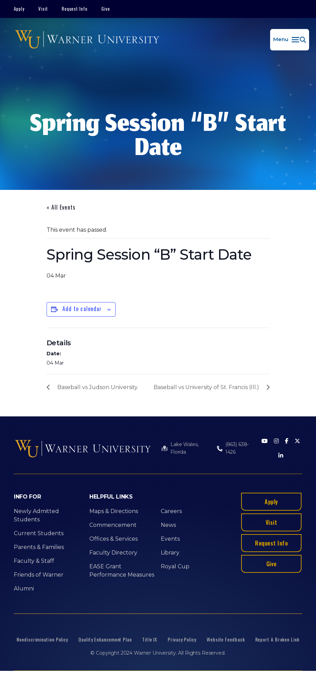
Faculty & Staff (34, 561)
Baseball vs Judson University (97, 387)
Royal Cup (175, 566)
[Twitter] (297, 441)
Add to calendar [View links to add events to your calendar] (82, 308)
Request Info (75, 8)
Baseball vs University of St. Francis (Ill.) (206, 387)
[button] (289, 39)
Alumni (24, 588)
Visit (43, 8)
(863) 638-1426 (237, 448)
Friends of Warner (38, 574)
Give (105, 8)
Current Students (38, 533)
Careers (171, 511)
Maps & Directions (113, 511)
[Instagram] (276, 441)
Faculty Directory (113, 552)
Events (170, 539)
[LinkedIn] (280, 456)
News (168, 525)
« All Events (61, 207)
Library (170, 552)
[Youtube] (264, 441)
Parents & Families (39, 547)
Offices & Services (113, 539)
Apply (19, 8)
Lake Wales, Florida (184, 448)
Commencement (113, 525)
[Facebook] (286, 441)
